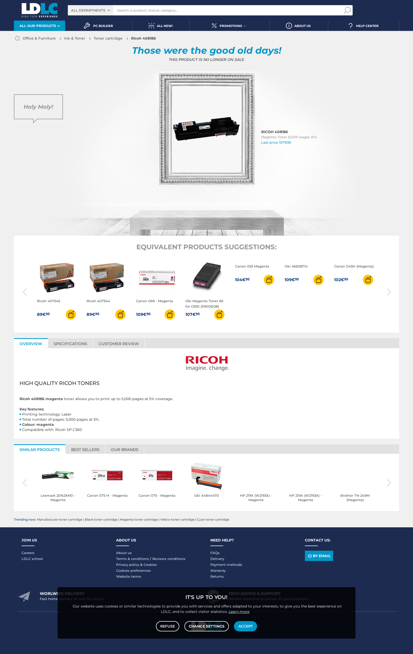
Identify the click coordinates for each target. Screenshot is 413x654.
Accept (245, 626)
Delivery (217, 559)
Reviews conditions (168, 559)
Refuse (167, 626)
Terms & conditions (132, 559)
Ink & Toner (74, 38)
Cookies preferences (133, 570)
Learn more (239, 611)
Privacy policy (127, 565)
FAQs (215, 553)
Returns (217, 576)
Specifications (70, 343)
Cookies (150, 565)
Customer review (119, 343)
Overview (31, 343)
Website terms (128, 576)
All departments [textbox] (88, 10)
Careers (28, 553)
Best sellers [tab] (85, 449)
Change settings (206, 626)
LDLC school (32, 559)
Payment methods (226, 565)
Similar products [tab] (40, 449)
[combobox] (90, 10)
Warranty (218, 570)
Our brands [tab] (124, 449)
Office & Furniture (39, 38)
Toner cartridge (108, 38)
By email (319, 556)
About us (124, 553)
